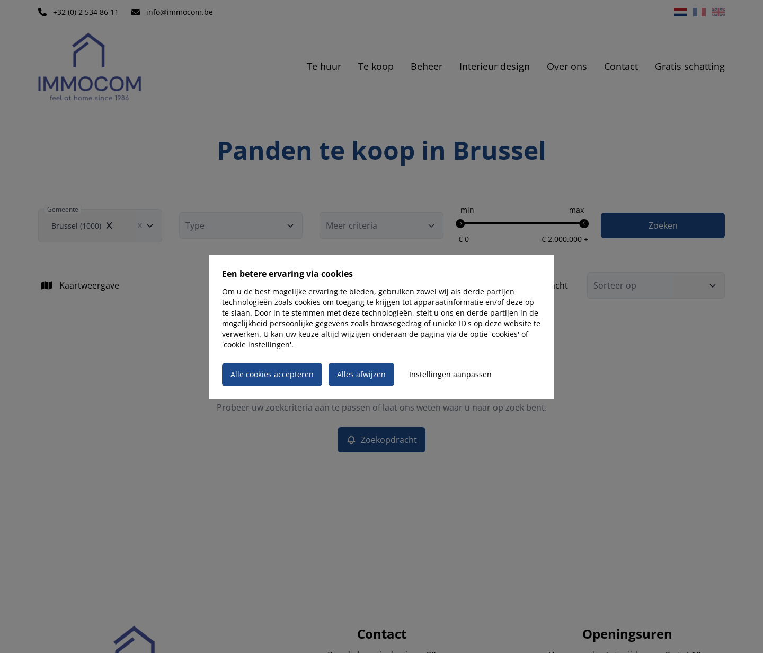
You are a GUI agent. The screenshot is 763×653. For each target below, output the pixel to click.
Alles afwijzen (361, 374)
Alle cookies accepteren (272, 374)
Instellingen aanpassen (450, 374)
